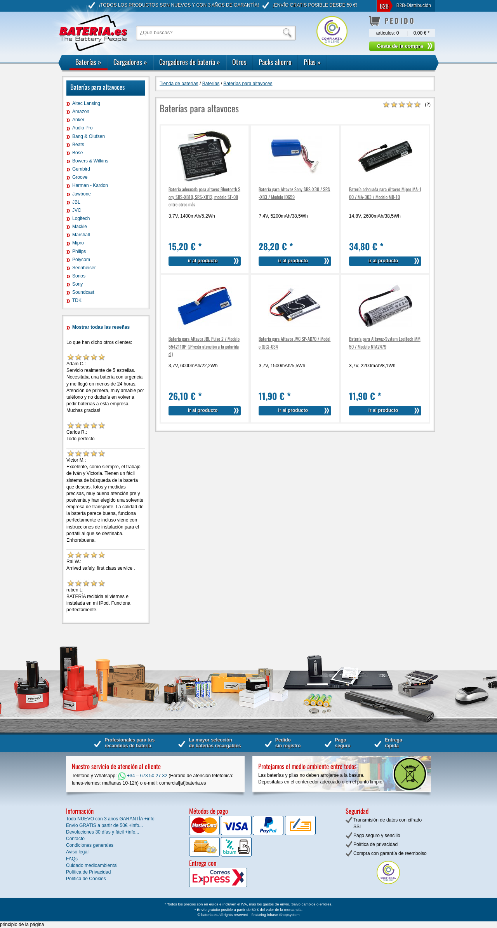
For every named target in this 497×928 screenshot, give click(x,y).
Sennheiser (84, 267)
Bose (77, 152)
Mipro (78, 243)
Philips (79, 251)
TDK (77, 300)
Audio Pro (82, 128)
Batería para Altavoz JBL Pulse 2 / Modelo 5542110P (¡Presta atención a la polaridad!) (204, 346)
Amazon (80, 111)
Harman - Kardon (90, 185)
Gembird (81, 169)
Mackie (79, 226)
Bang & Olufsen (88, 136)
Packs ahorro (275, 62)
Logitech (81, 218)
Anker (78, 119)
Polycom (81, 259)
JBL (76, 202)
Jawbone (81, 194)
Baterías (88, 62)
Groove (79, 177)
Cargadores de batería (189, 62)
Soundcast (83, 292)
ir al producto (203, 260)
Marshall (81, 234)
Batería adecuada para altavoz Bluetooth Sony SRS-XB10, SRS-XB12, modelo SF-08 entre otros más (204, 196)
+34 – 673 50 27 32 (142, 775)
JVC (76, 210)
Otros (239, 62)
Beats (78, 144)
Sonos (78, 276)
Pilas (312, 62)
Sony (77, 284)
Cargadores (130, 62)
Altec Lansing (86, 103)
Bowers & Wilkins (90, 161)
